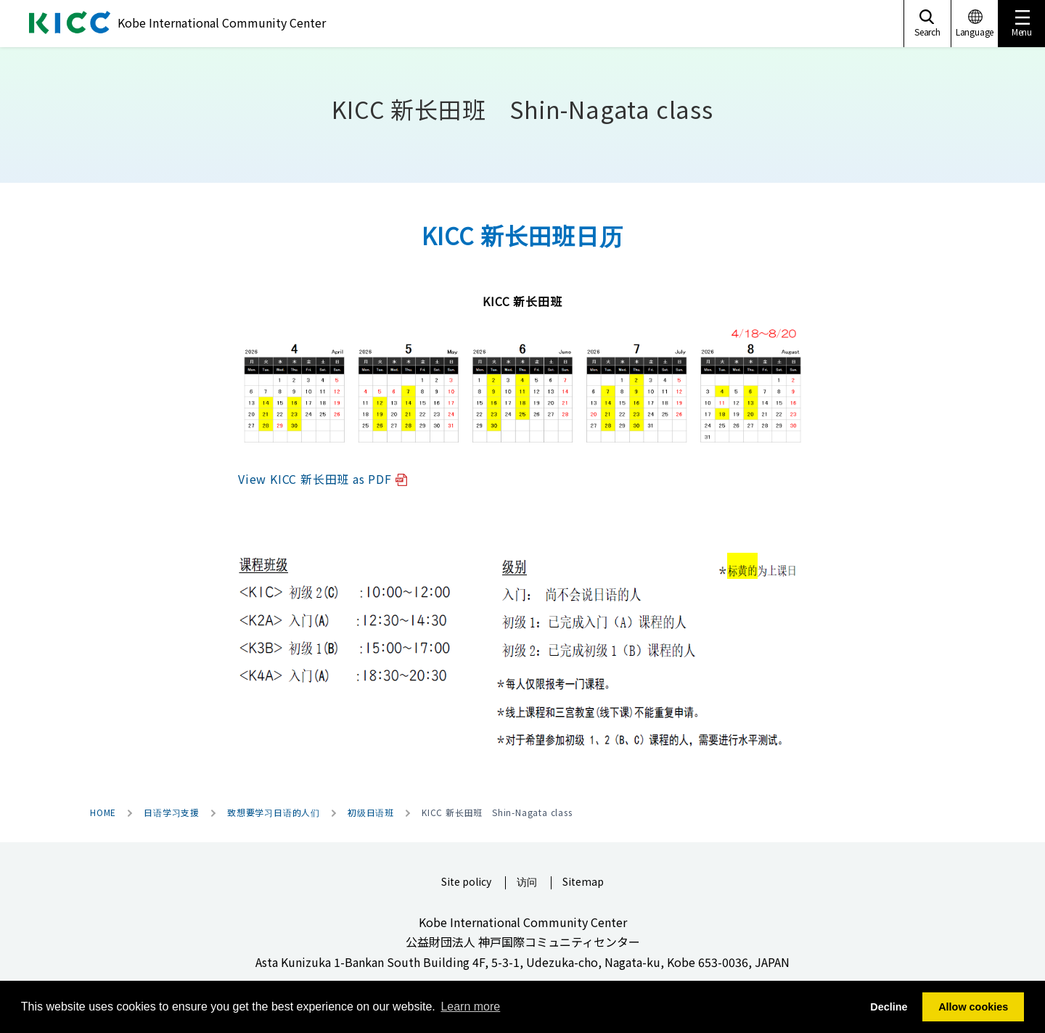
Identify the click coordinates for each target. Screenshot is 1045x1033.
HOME (103, 812)
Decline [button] (888, 1007)
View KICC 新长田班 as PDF (322, 478)
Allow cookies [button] (973, 1007)
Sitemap (583, 882)
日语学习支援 (172, 812)
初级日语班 (371, 812)
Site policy (466, 882)
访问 (527, 882)
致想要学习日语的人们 (273, 812)
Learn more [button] (470, 1006)
